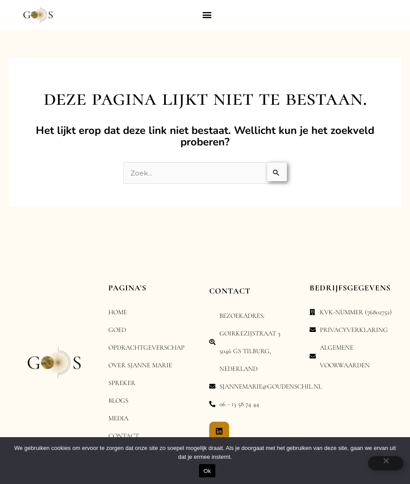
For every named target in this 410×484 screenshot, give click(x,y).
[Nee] (385, 463)
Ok (207, 471)
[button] (206, 15)
